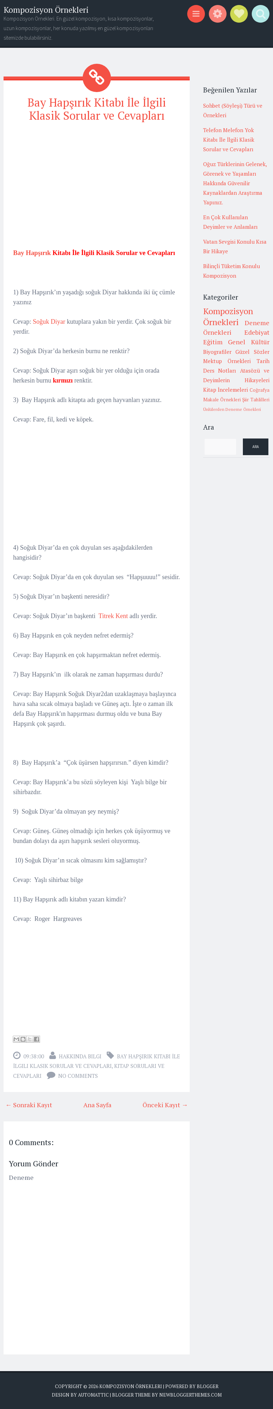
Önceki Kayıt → (165, 1104)
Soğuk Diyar (49, 321)
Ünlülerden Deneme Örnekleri (232, 409)
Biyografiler (217, 351)
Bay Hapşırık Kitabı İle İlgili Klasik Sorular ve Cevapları (97, 109)
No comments (78, 1075)
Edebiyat (256, 332)
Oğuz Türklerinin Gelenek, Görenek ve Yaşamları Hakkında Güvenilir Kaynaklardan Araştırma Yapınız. (235, 183)
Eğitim (213, 342)
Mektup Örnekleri (227, 360)
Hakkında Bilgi (80, 1056)
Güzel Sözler (252, 351)
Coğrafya (259, 390)
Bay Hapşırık (32, 252)
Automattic (93, 1395)
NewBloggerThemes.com (190, 1395)
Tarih (263, 360)
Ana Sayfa (97, 1104)
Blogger (207, 1386)
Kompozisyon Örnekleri (46, 9)
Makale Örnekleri (222, 399)
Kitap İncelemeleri (225, 389)
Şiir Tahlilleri (255, 399)
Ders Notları (219, 370)
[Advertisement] (96, 178)
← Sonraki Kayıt (28, 1104)
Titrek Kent (113, 615)
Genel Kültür (248, 342)
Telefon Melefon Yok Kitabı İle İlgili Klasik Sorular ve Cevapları (228, 139)
